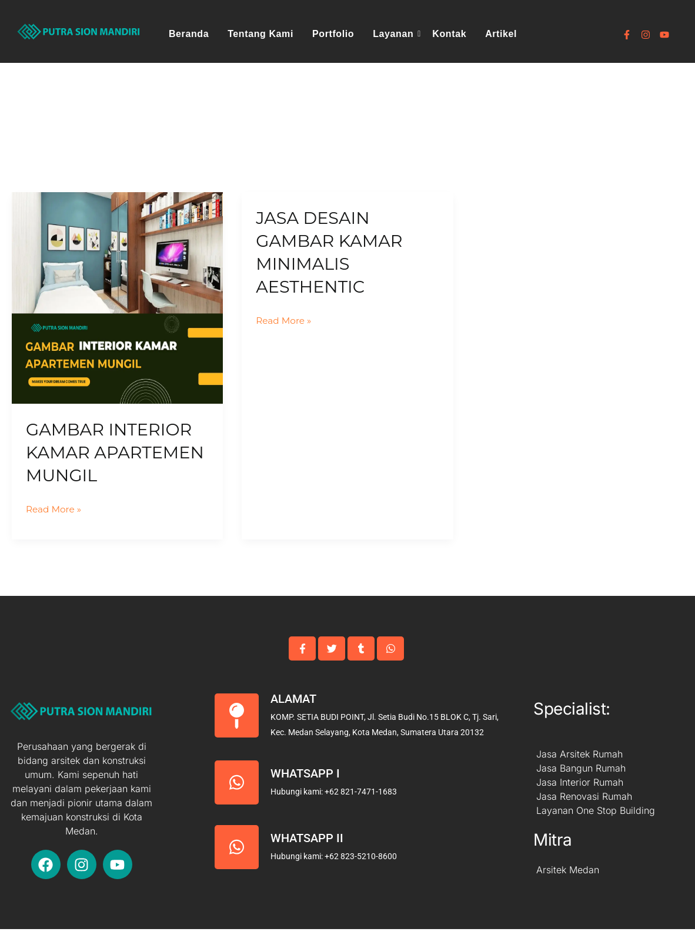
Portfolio (333, 34)
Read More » (55, 531)
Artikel (501, 34)
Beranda (189, 34)
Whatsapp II (306, 861)
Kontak (449, 34)
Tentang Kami (260, 34)
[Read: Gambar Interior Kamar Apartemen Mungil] (117, 297)
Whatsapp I (305, 796)
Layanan (395, 34)
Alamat (293, 722)
